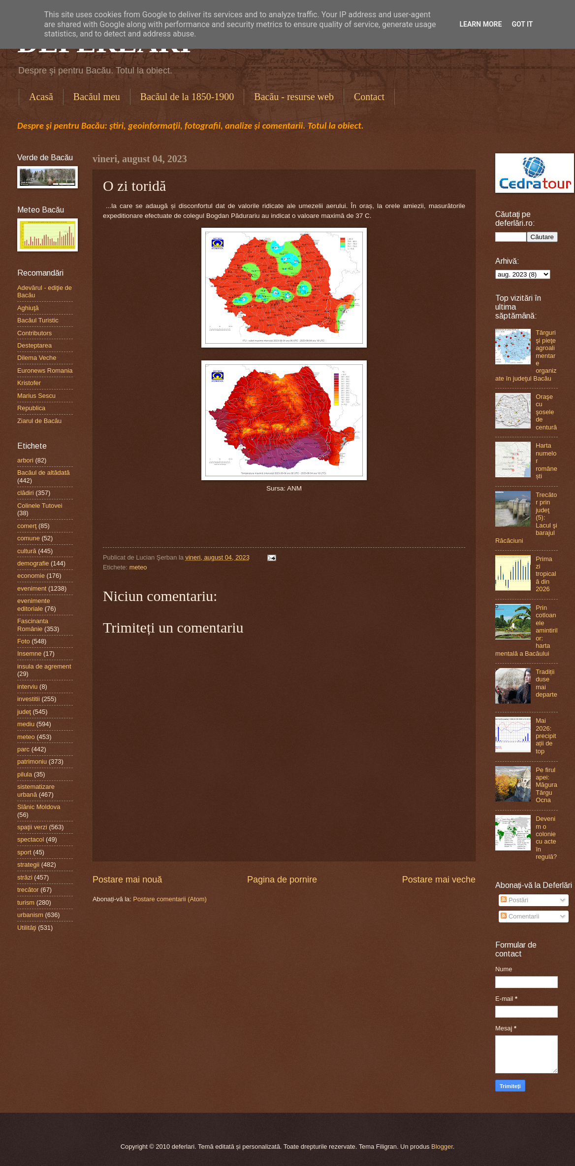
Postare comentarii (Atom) (170, 899)
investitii (28, 699)
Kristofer (29, 383)
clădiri (25, 492)
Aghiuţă (28, 308)
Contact (369, 96)
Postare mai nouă (127, 879)
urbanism (30, 915)
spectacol (30, 839)
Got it (522, 24)
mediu (25, 724)
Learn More (480, 24)
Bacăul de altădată (43, 472)
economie (31, 575)
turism (25, 902)
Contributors (34, 333)
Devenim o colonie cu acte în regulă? (546, 837)
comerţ (26, 526)
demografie (33, 563)
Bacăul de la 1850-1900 (187, 96)
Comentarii (520, 916)
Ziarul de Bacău (39, 420)
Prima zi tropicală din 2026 (546, 574)
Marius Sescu (36, 395)
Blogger (442, 1146)
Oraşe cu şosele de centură (546, 412)
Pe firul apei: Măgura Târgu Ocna (546, 785)
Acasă (41, 96)
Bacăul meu (96, 96)
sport (24, 852)
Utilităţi (26, 927)
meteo (138, 567)
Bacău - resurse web (294, 96)
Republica (31, 408)
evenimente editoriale (33, 604)
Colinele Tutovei (40, 505)
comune (28, 538)
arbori (25, 460)
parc (23, 749)
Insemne (29, 653)
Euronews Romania (44, 370)
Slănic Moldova (38, 807)
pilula (24, 774)
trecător (28, 889)
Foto (23, 641)
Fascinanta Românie (32, 624)
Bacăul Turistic (38, 320)
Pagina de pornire (282, 879)
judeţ (24, 711)
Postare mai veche (439, 879)
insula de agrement (44, 666)
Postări (514, 900)
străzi (24, 877)
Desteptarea (34, 345)
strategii (28, 864)
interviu (27, 686)
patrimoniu (32, 761)
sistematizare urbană (36, 790)
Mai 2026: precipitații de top (546, 736)
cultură (26, 551)
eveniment (31, 588)
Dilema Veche (36, 357)
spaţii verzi (32, 827)
